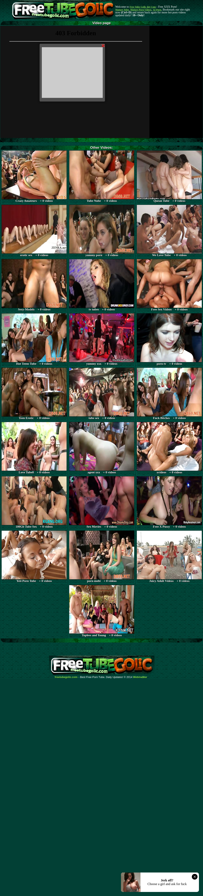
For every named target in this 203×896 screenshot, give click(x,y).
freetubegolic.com (66, 677)
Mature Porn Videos (140, 9)
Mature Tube (122, 9)
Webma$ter (140, 677)
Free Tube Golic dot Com (143, 6)
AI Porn (157, 9)
